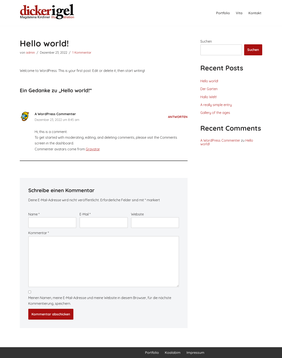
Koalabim (173, 352)
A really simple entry (216, 105)
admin (30, 53)
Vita (239, 13)
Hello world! (209, 81)
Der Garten (209, 89)
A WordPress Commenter (55, 114)
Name (34, 214)
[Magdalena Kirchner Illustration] (47, 13)
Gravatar (93, 149)
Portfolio (223, 13)
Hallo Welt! (208, 97)
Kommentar (38, 233)
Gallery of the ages (215, 112)
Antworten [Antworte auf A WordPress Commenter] (178, 117)
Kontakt (254, 13)
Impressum (195, 352)
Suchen (206, 41)
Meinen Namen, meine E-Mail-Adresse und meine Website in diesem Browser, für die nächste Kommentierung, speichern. (99, 301)
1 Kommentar (81, 53)
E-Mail (85, 214)
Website (137, 214)
